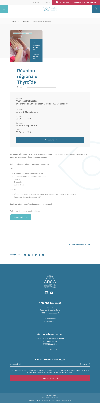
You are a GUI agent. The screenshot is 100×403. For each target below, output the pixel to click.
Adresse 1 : (20, 98)
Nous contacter (50, 378)
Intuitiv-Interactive (44, 401)
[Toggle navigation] (4, 9)
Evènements (25, 21)
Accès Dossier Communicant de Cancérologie (76, 2)
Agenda (36, 2)
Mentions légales (50, 395)
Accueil (14, 21)
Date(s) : (19, 109)
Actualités (46, 2)
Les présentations (20, 217)
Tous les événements (79, 244)
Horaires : (19, 116)
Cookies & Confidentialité (50, 398)
